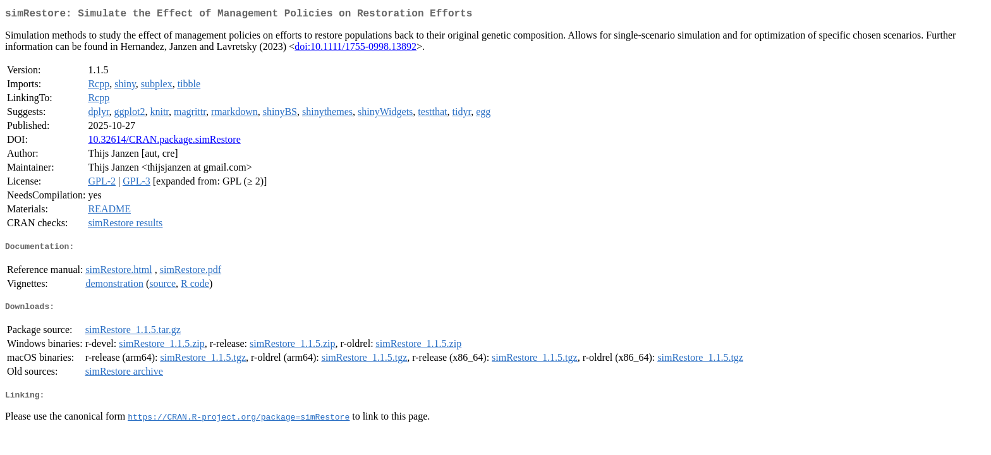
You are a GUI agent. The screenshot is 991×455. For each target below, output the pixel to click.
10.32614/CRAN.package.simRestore (164, 141)
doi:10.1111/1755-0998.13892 (355, 49)
